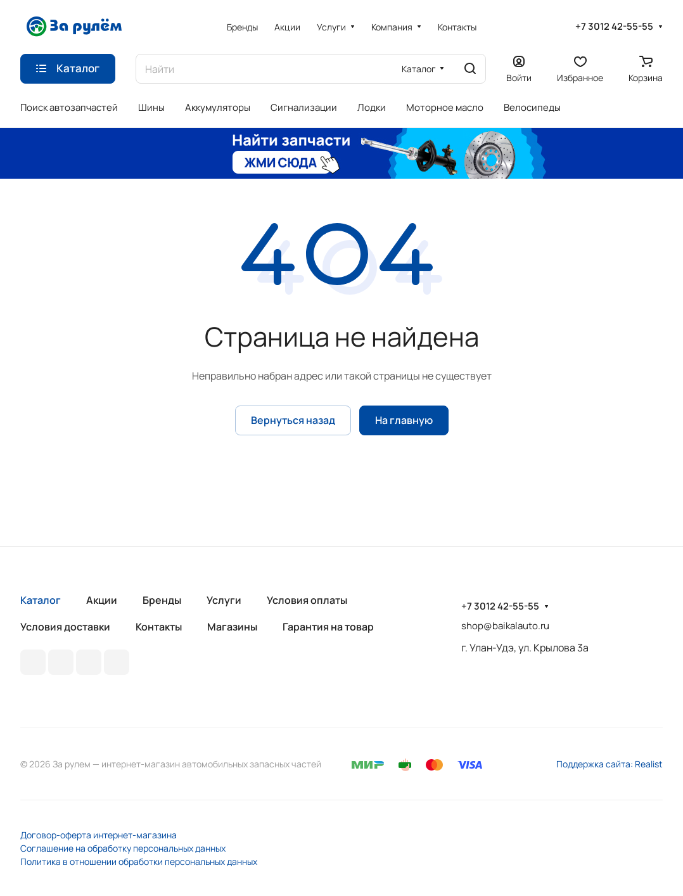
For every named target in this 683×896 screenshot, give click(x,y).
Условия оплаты (307, 600)
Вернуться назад (293, 420)
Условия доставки (65, 627)
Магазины (232, 627)
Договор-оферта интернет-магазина (98, 835)
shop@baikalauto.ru (505, 625)
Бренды (162, 600)
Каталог (40, 600)
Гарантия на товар (328, 627)
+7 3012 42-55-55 (614, 26)
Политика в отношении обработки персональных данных (138, 861)
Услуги (224, 600)
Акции (101, 600)
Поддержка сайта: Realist (609, 764)
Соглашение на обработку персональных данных (123, 848)
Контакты (159, 627)
